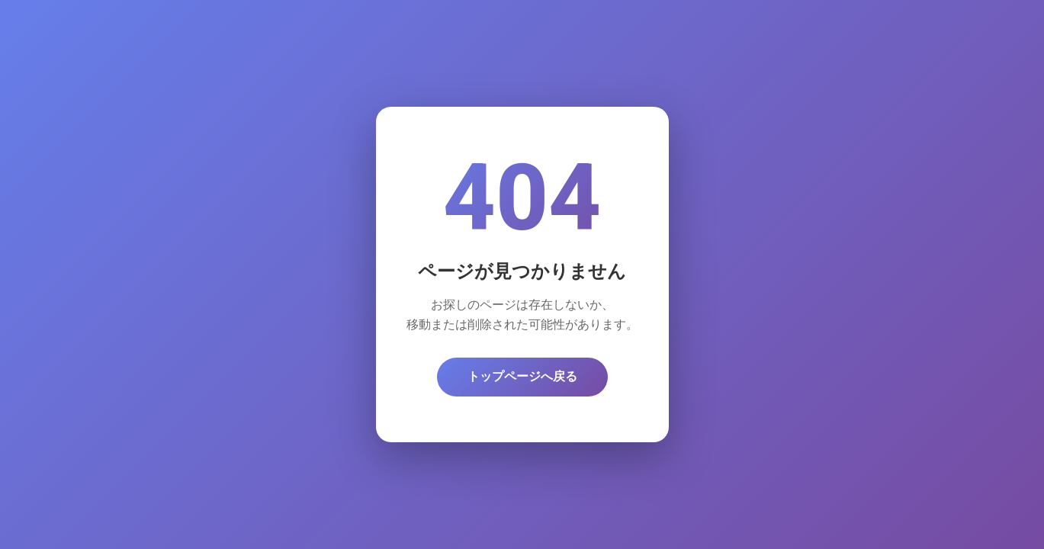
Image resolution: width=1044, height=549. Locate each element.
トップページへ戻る (522, 376)
